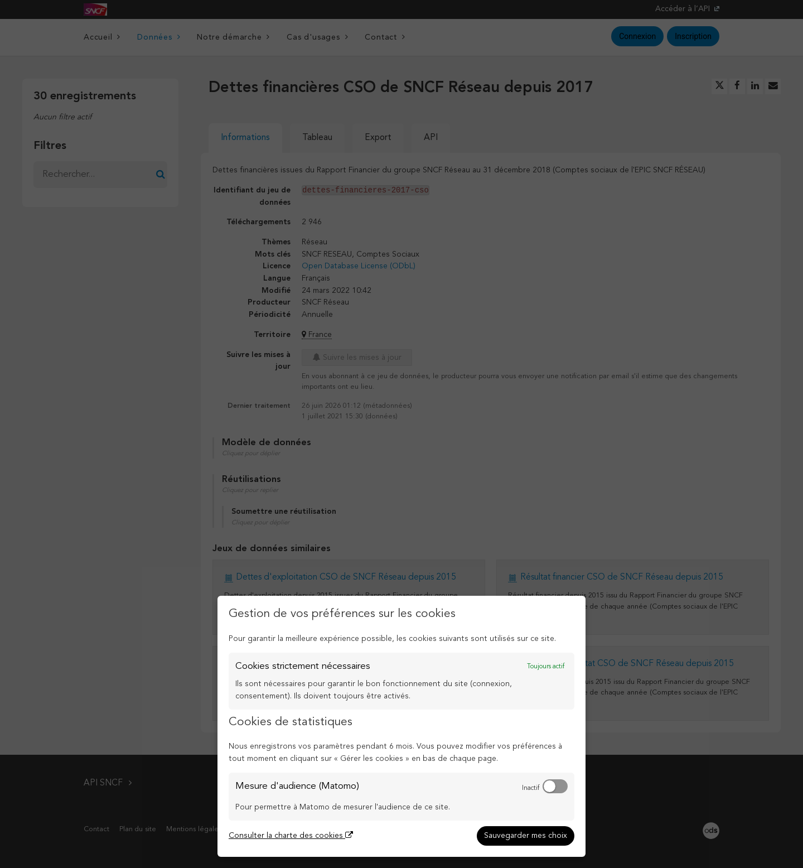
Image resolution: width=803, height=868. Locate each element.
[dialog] (401, 726)
